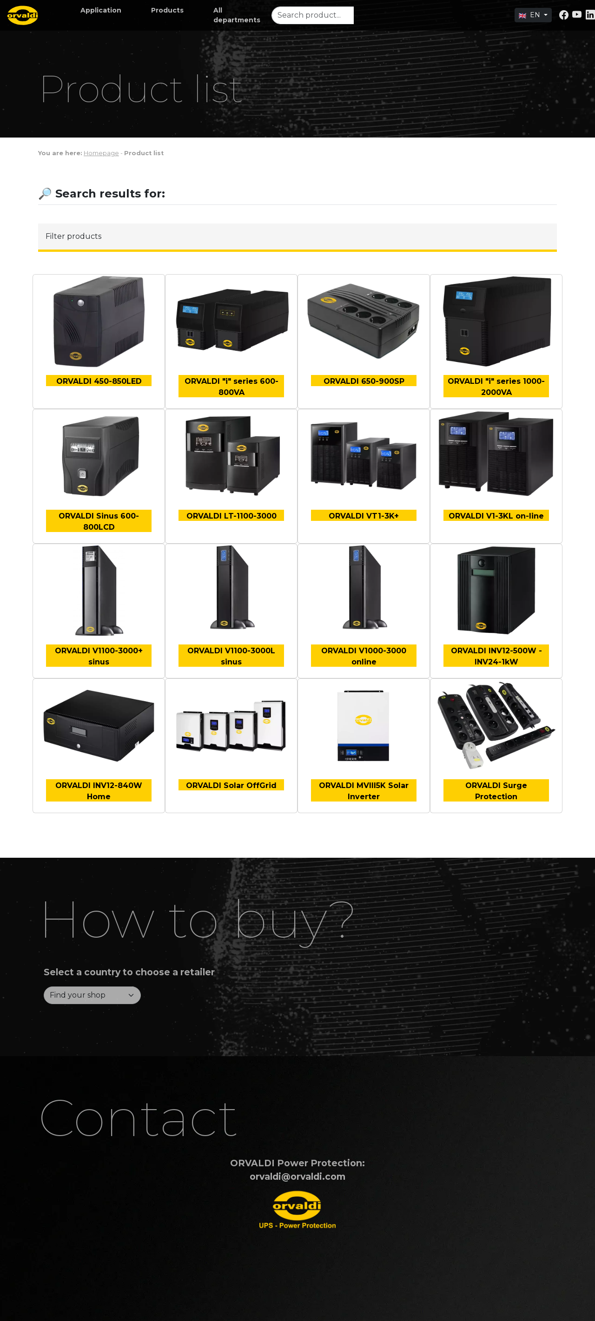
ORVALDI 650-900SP (364, 381)
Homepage (101, 153)
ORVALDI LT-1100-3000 (231, 516)
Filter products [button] (73, 236)
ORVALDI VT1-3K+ (364, 516)
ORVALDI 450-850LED (99, 381)
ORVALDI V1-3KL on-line (496, 516)
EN (530, 15)
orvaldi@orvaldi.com (297, 1176)
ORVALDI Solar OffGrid (231, 785)
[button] (101, 10)
